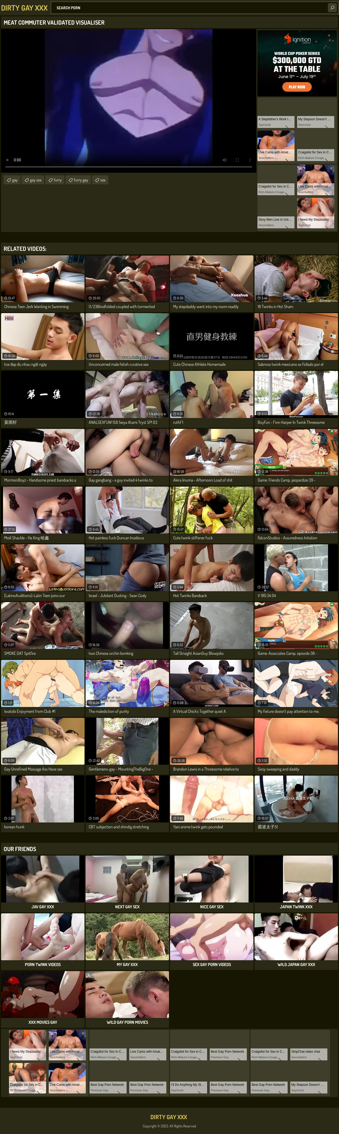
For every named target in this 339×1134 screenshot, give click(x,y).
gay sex (36, 180)
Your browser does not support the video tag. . (128, 101)
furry (58, 180)
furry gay (81, 180)
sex (103, 180)
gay (15, 180)
